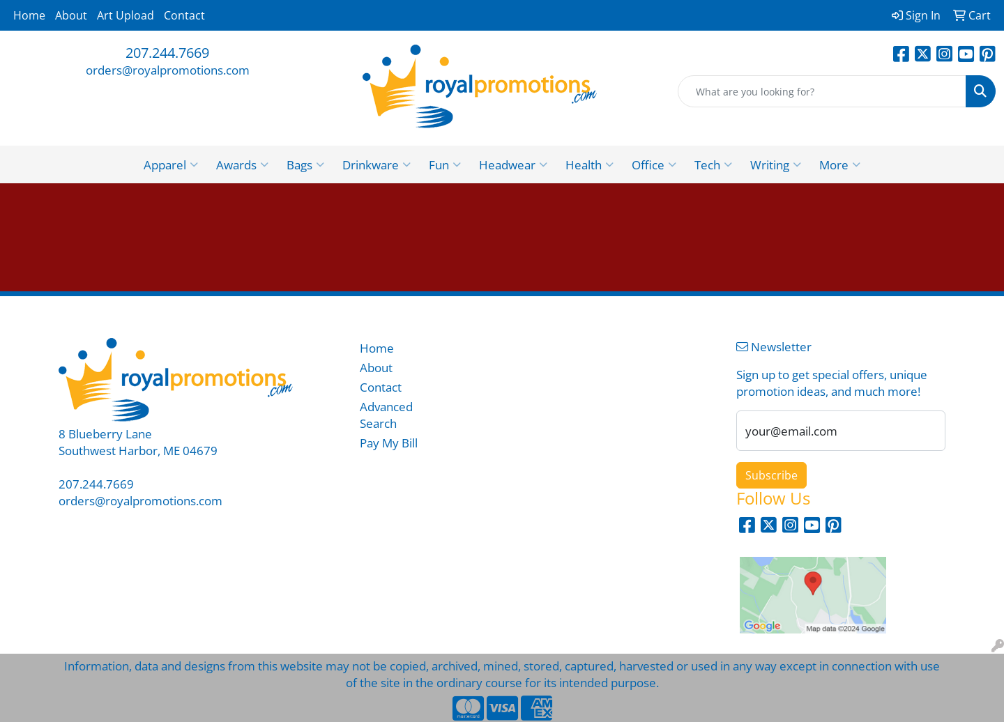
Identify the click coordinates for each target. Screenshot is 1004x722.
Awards (242, 164)
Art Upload (125, 15)
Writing (775, 164)
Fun (445, 164)
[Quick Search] (822, 91)
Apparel (171, 164)
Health (589, 164)
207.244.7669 (167, 52)
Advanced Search (386, 414)
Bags (305, 164)
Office (654, 164)
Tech (713, 164)
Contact (184, 15)
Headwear (513, 164)
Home (29, 15)
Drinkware (376, 164)
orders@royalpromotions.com (168, 69)
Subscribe (771, 475)
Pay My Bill (389, 442)
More (839, 164)
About (71, 15)
